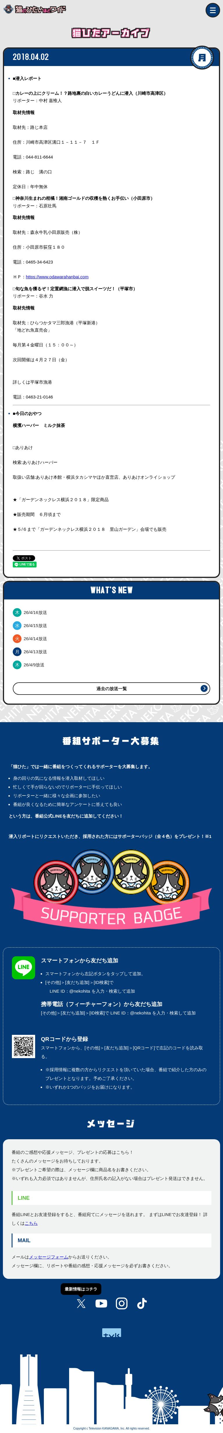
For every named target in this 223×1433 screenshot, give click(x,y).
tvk (111, 1332)
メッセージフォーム (48, 1256)
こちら (31, 1223)
